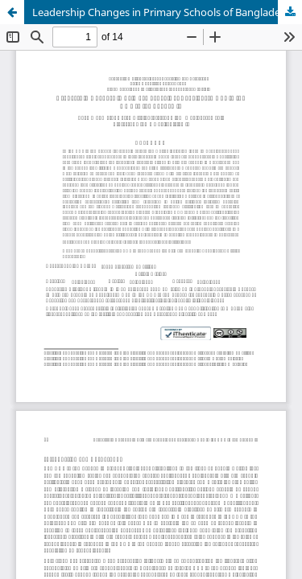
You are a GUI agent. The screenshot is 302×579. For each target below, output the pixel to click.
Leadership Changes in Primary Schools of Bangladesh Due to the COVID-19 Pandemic (167, 12)
